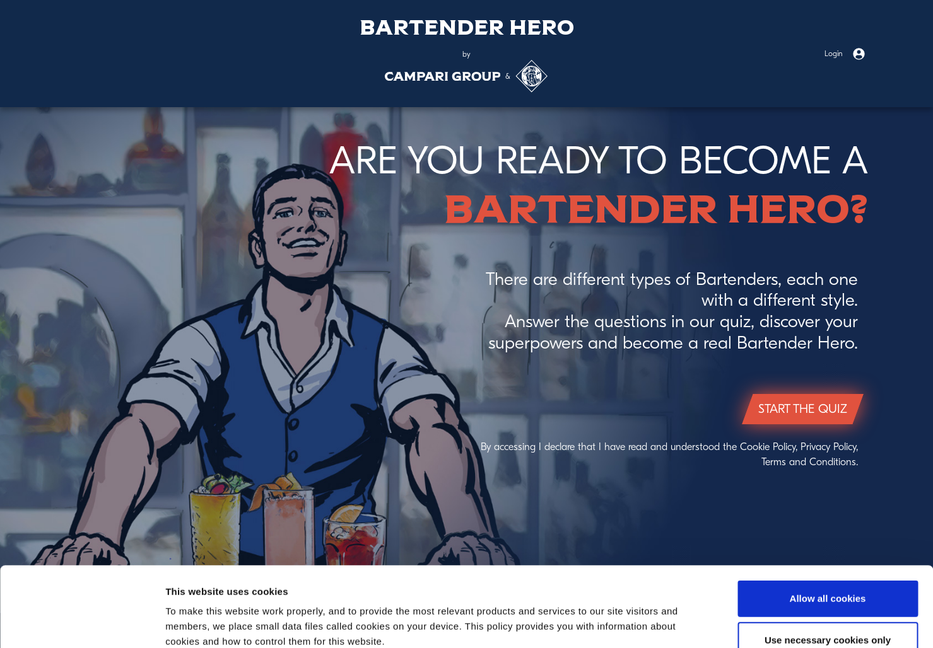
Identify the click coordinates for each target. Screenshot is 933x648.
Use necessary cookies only (828, 565)
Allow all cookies (828, 523)
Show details (662, 623)
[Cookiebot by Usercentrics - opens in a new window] (81, 623)
